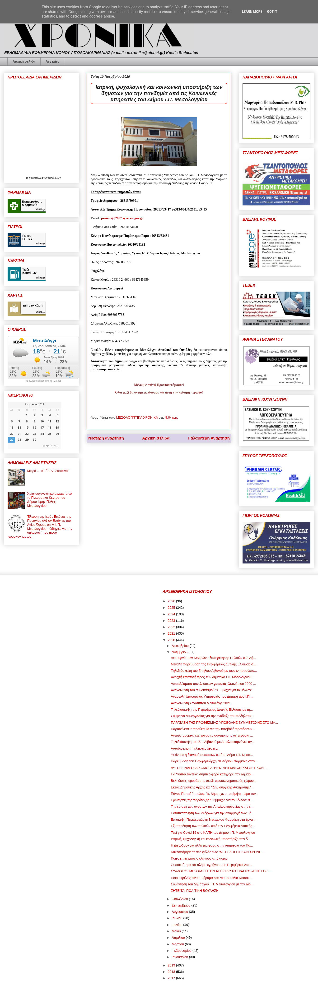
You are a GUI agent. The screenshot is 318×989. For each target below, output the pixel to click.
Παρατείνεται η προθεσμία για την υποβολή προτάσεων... (213, 729)
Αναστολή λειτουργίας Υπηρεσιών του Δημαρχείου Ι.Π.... (212, 696)
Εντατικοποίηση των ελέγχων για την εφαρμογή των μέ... (212, 813)
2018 (172, 972)
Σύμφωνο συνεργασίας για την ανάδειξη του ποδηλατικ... (212, 716)
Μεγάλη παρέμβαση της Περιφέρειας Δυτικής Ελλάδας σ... (213, 664)
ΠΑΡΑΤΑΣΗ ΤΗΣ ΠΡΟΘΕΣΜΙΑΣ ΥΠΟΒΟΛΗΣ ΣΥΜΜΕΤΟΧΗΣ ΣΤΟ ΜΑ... (224, 722)
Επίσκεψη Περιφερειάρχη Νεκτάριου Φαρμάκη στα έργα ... (214, 819)
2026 (172, 601)
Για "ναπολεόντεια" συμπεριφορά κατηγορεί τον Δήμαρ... (212, 774)
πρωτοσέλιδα (36, 178)
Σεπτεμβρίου (181, 905)
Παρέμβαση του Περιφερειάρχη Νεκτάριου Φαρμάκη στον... (214, 761)
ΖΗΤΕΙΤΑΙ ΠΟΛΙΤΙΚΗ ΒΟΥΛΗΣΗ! (195, 891)
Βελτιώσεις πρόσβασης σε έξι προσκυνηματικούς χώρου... (214, 781)
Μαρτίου (178, 944)
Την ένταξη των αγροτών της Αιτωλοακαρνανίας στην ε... (212, 806)
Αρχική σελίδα (24, 61)
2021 (172, 633)
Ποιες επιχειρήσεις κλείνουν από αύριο (199, 858)
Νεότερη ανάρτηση (106, 438)
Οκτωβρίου (180, 899)
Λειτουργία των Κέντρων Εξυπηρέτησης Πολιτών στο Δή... (213, 658)
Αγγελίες (52, 61)
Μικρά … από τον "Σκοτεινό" (48, 471)
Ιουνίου (177, 925)
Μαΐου (177, 931)
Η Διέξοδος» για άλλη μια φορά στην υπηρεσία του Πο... (212, 845)
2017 (172, 978)
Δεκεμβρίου (180, 646)
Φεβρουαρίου (182, 950)
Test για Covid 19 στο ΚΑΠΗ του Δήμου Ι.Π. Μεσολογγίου (213, 832)
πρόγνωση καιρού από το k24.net (43, 381)
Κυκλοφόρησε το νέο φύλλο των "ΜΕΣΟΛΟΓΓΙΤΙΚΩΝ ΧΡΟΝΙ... (217, 852)
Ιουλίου (177, 918)
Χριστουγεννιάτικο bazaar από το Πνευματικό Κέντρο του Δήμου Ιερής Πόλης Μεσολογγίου (49, 499)
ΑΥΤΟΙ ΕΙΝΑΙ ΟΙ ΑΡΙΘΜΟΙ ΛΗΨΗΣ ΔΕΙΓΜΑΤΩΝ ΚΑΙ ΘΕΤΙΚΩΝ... (219, 768)
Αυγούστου (180, 912)
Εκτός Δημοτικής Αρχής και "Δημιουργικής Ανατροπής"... (212, 787)
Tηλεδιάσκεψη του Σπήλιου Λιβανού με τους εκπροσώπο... (214, 671)
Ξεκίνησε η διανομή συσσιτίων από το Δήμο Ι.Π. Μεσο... (212, 755)
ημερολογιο (50, 445)
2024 (172, 614)
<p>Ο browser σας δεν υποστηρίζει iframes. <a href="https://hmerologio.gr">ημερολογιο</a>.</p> (34, 425)
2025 (172, 607)
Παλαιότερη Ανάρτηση (209, 438)
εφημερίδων (54, 178)
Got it (272, 12)
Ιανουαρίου (180, 957)
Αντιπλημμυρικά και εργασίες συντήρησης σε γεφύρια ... (212, 735)
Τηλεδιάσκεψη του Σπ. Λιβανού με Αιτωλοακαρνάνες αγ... (213, 742)
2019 (172, 965)
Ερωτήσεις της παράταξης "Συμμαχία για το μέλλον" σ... (212, 800)
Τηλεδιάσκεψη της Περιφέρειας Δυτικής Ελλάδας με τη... (212, 709)
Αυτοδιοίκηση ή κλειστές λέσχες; (194, 748)
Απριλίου (179, 937)
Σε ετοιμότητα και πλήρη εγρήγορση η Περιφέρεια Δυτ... (211, 865)
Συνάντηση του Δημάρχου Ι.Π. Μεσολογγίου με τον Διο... (212, 884)
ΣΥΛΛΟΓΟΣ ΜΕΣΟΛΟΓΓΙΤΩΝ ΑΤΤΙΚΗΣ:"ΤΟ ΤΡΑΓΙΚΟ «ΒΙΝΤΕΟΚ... (221, 871)
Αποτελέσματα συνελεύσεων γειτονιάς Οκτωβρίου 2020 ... (213, 684)
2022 (172, 627)
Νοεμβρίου (180, 652)
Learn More (252, 12)
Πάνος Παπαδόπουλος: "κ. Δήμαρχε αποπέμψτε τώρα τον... (214, 794)
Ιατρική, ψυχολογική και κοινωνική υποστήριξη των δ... (211, 839)
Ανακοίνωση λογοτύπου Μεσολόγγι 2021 (201, 703)
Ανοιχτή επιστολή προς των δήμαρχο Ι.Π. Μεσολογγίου (211, 677)
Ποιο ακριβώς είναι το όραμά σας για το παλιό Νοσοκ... (211, 878)
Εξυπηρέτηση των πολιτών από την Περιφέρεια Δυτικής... (213, 826)
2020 (172, 640)
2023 (172, 621)
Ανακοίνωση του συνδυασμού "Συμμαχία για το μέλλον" (211, 690)
